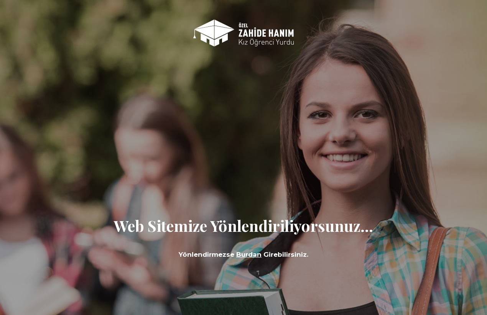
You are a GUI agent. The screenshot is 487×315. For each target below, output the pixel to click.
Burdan (249, 254)
